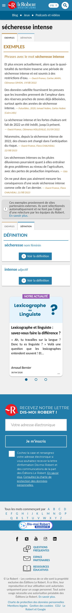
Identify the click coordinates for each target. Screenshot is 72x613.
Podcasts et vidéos (48, 15)
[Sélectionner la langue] (53, 5)
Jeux (27, 15)
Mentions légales (17, 605)
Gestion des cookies (41, 605)
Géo (65, 171)
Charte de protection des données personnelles (36, 602)
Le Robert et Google (45, 607)
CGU (57, 605)
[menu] (4, 5)
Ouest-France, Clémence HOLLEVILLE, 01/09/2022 (33, 129)
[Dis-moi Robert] (36, 525)
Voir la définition (38, 256)
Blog (15, 15)
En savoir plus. (18, 216)
